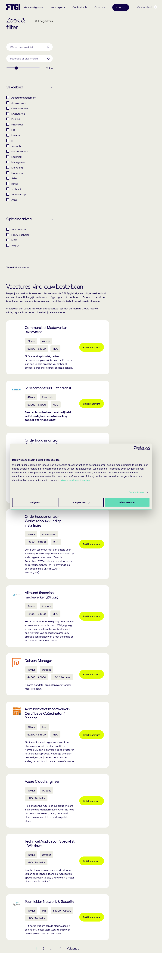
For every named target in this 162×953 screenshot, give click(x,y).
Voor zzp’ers (58, 7)
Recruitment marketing (56, 889)
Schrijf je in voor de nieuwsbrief (130, 831)
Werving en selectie (55, 884)
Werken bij (133, 889)
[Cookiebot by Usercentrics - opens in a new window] (136, 448)
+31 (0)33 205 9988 (16, 883)
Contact (120, 7)
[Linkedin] (18, 941)
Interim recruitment (54, 873)
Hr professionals (81, 879)
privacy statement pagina (75, 480)
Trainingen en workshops (140, 900)
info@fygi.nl (12, 886)
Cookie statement (102, 939)
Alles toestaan (34, 502)
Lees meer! (148, 782)
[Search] (48, 47)
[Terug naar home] (13, 7)
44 (108, 764)
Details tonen (136, 492)
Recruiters (78, 873)
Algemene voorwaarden (144, 939)
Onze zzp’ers (134, 879)
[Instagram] (26, 941)
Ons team (133, 884)
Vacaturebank (145, 7)
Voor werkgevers (33, 7)
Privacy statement (78, 939)
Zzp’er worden (80, 884)
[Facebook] (9, 941)
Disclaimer (121, 939)
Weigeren (126, 502)
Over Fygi (132, 873)
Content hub (79, 7)
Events (131, 895)
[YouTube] (35, 941)
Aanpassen (80, 502)
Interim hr (49, 879)
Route (13, 921)
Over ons (99, 7)
